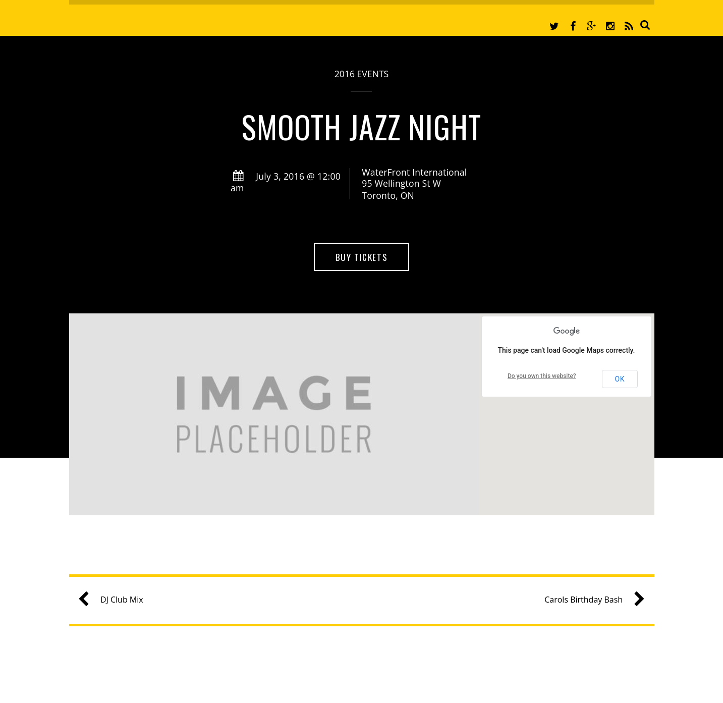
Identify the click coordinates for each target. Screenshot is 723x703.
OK (620, 379)
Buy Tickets (361, 256)
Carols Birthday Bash (590, 600)
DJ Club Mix (114, 600)
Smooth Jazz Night (362, 126)
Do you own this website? (542, 376)
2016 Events (361, 74)
